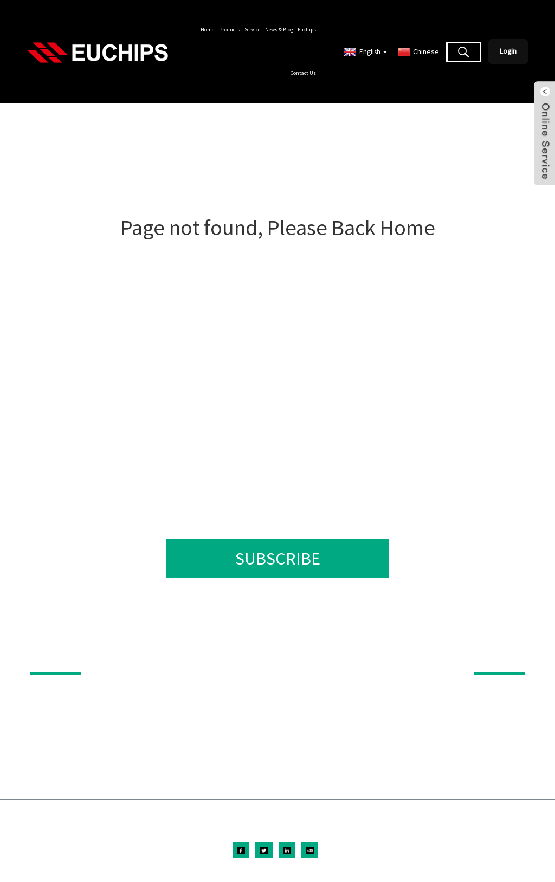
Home (207, 29)
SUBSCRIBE (277, 558)
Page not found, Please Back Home (277, 227)
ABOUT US (492, 656)
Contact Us (303, 72)
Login (508, 51)
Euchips (307, 29)
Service (252, 29)
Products (229, 29)
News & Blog (279, 29)
